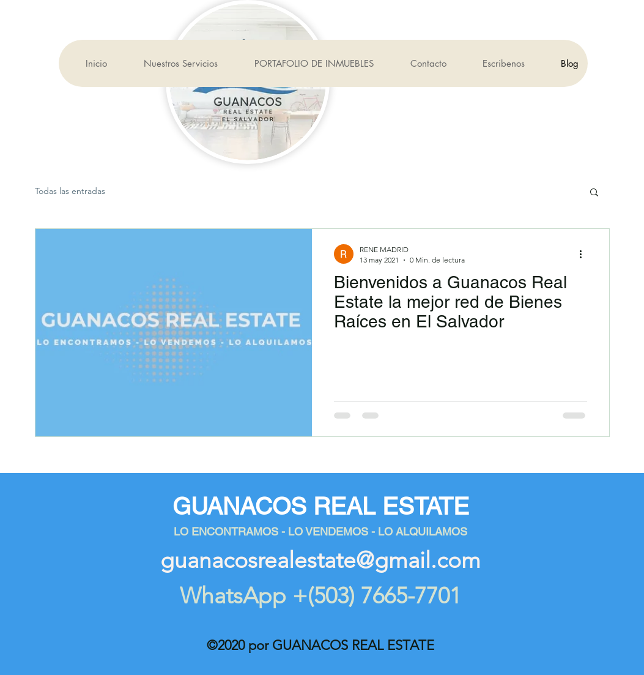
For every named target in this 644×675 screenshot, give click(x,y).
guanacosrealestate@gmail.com (320, 559)
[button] (594, 193)
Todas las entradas (70, 190)
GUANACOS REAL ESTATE (320, 506)
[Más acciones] (585, 254)
